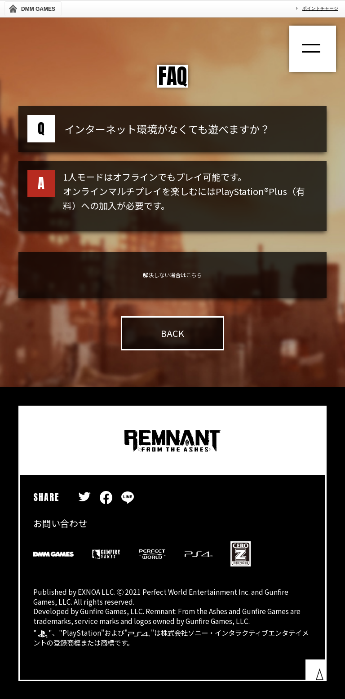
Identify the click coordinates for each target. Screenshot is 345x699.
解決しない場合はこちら (172, 275)
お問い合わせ (60, 523)
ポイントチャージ (320, 8)
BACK (172, 333)
